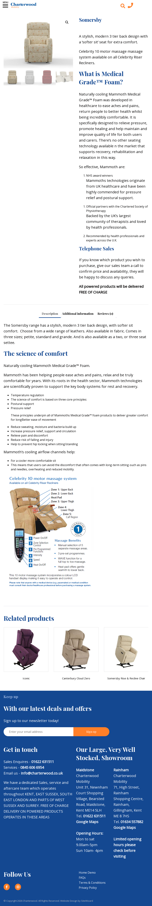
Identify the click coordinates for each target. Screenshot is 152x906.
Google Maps (87, 821)
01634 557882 (132, 821)
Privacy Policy (88, 888)
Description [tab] (50, 313)
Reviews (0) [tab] (105, 313)
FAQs (82, 878)
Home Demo (87, 873)
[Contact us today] (130, 6)
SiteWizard (87, 900)
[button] (67, 22)
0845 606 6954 (32, 767)
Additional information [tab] (78, 313)
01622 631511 (42, 761)
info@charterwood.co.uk (42, 773)
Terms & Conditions (92, 883)
